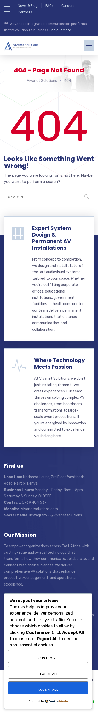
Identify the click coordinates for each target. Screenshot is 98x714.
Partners (25, 12)
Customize (48, 658)
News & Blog (28, 6)
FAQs (49, 6)
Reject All (48, 674)
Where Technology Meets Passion (59, 362)
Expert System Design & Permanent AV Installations (51, 236)
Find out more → (62, 30)
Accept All (48, 689)
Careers (67, 6)
